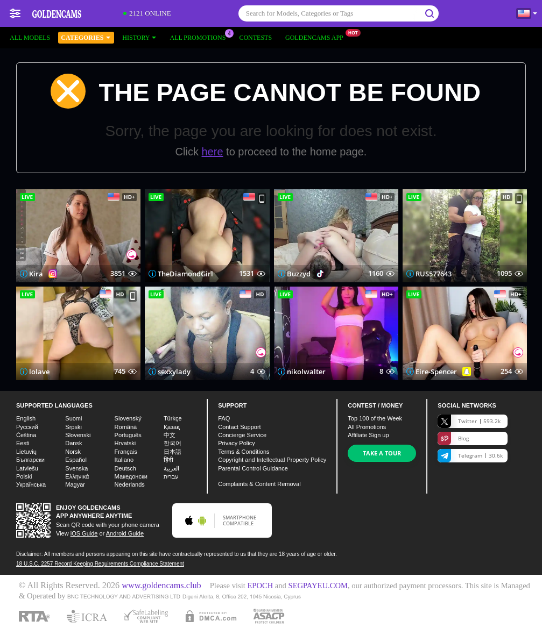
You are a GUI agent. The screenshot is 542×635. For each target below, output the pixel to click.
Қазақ (172, 427)
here (212, 152)
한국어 (172, 443)
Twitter (469, 421)
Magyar (75, 484)
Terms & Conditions (243, 451)
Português (128, 435)
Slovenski (77, 435)
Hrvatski (125, 443)
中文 (169, 435)
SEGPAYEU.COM (318, 585)
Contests (255, 37)
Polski (24, 476)
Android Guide (125, 533)
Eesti (22, 443)
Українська (31, 484)
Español (76, 459)
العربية (171, 468)
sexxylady (174, 371)
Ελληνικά (77, 476)
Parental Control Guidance (253, 468)
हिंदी (168, 459)
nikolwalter (306, 371)
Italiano (124, 459)
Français (126, 451)
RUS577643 (434, 274)
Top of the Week (375, 418)
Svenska (76, 468)
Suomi (73, 418)
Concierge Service (242, 435)
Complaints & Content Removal (259, 484)
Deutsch (125, 468)
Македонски (131, 476)
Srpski (73, 427)
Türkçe (173, 418)
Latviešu (27, 468)
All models (30, 37)
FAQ (224, 418)
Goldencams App (317, 36)
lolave (39, 371)
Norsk (73, 451)
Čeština (26, 435)
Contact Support (239, 427)
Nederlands (130, 484)
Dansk (73, 443)
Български (30, 459)
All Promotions (200, 36)
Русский (27, 427)
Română (126, 427)
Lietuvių (26, 451)
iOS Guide (84, 533)
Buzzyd (299, 274)
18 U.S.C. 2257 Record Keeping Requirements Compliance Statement (100, 564)
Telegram (470, 455)
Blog (453, 438)
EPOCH (260, 585)
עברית (171, 476)
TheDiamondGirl (185, 274)
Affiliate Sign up (368, 435)
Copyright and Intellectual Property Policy (272, 459)
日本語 (172, 451)
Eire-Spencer (436, 371)
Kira (36, 274)
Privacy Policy (236, 443)
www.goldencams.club (161, 585)
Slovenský (128, 418)
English (26, 418)
